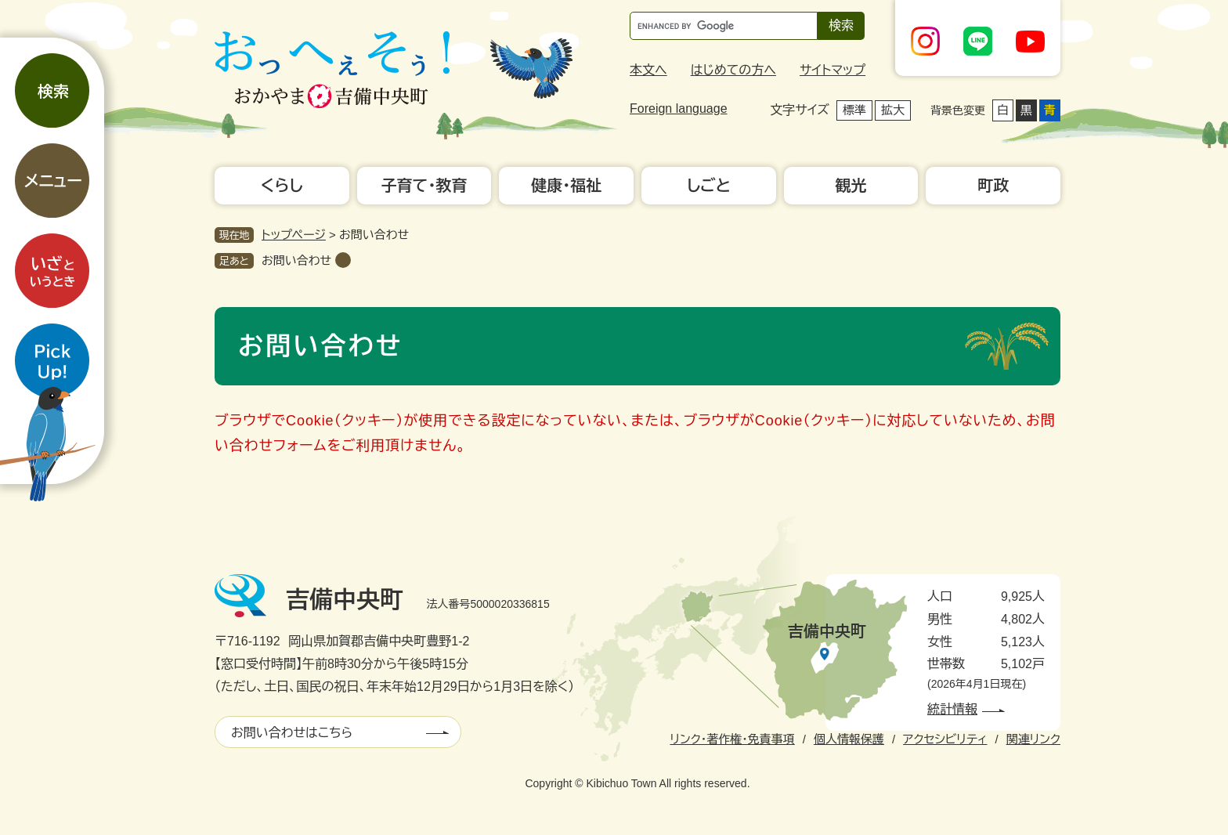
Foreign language (679, 108)
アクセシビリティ (945, 739)
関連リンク (1033, 739)
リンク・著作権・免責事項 (732, 739)
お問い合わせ (296, 260)
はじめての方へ (733, 70)
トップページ (294, 234)
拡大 (893, 110)
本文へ (648, 70)
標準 (854, 110)
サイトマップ (832, 70)
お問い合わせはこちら (291, 732)
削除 (343, 260)
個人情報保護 (849, 739)
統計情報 (952, 709)
